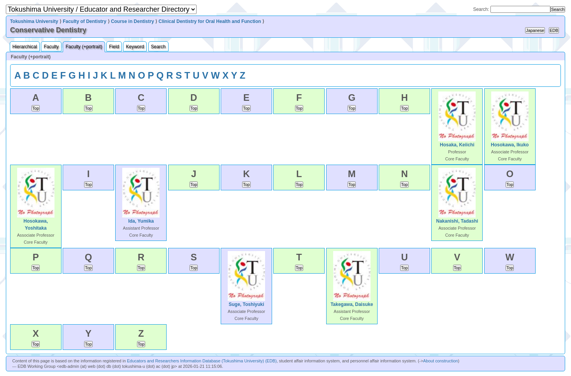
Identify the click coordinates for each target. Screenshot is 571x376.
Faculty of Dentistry (84, 21)
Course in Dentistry (132, 21)
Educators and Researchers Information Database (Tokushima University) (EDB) (202, 360)
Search (158, 46)
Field (114, 46)
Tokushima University (34, 21)
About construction (440, 360)
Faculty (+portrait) (83, 46)
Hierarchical (24, 46)
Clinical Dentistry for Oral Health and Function (209, 21)
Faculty (51, 46)
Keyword (135, 46)
